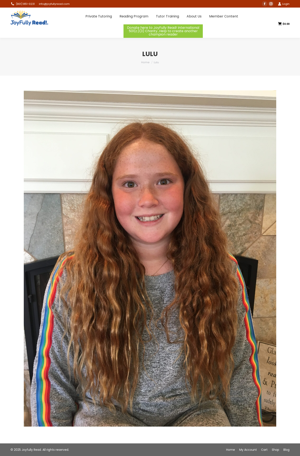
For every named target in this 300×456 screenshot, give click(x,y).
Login (283, 4)
